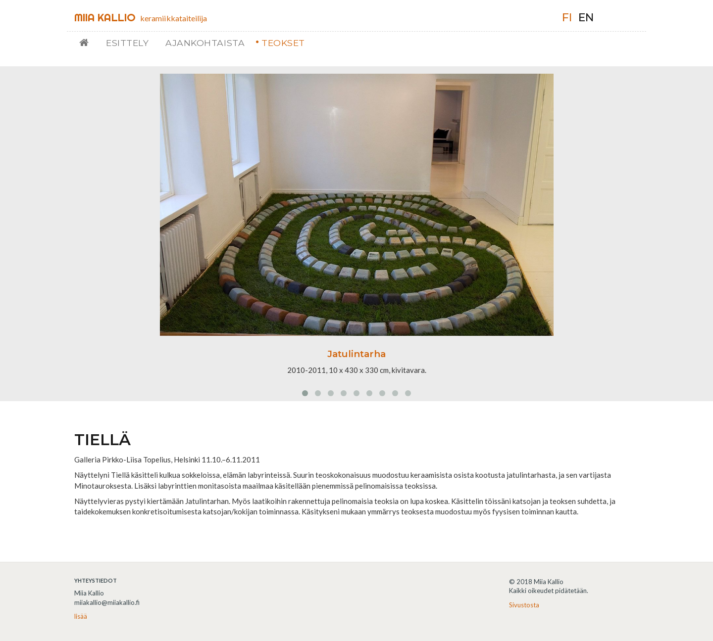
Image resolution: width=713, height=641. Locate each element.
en (586, 17)
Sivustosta (524, 605)
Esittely (127, 43)
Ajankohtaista (205, 43)
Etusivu (88, 43)
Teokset (283, 43)
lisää (80, 616)
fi (567, 17)
